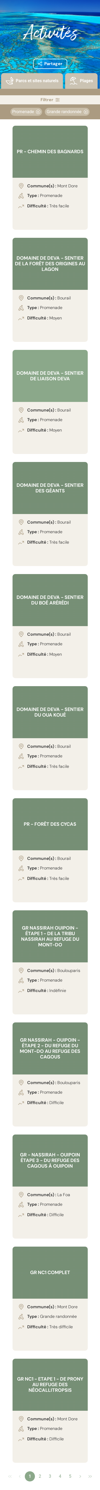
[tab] (32, 84)
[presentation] (32, 81)
